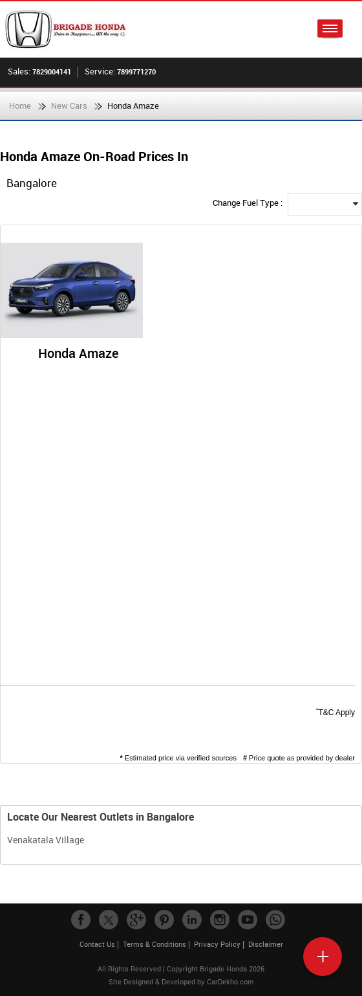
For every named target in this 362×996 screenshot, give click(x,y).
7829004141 (51, 71)
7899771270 (136, 71)
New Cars (69, 105)
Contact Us (97, 944)
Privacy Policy (217, 944)
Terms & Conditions (154, 944)
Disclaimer (265, 944)
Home (20, 105)
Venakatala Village (45, 840)
